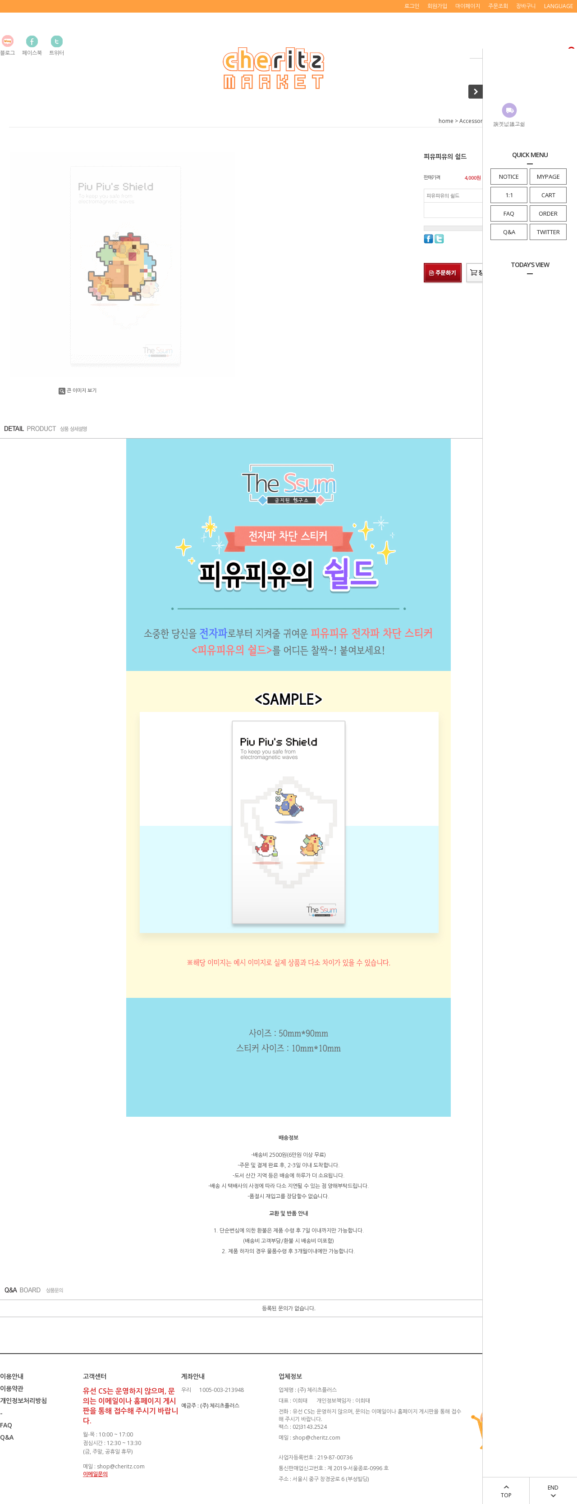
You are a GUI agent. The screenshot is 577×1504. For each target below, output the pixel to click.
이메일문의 (95, 1474)
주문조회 (498, 6)
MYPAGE (548, 176)
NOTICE (509, 176)
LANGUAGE (558, 6)
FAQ (509, 213)
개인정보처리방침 (23, 1400)
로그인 (411, 6)
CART (548, 195)
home (446, 121)
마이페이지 (467, 6)
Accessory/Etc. (477, 121)
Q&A (509, 232)
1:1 (509, 195)
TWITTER (548, 232)
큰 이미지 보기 (77, 390)
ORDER (548, 213)
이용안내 (11, 1376)
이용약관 (11, 1388)
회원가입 (437, 6)
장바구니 (526, 6)
